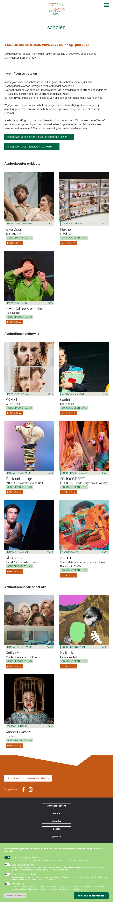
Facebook (23, 789)
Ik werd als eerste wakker (24, 308)
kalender (56, 821)
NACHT (66, 558)
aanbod (56, 813)
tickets (56, 829)
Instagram (31, 789)
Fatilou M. (13, 652)
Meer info (12, 243)
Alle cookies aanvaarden (91, 896)
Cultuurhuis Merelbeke (56, 9)
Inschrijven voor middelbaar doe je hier (30, 146)
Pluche (65, 229)
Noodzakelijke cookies (25, 857)
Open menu (106, 5)
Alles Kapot (14, 558)
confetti (66, 399)
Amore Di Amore (18, 732)
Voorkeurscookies (23, 865)
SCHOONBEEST (72, 478)
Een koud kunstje (19, 478)
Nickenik (66, 652)
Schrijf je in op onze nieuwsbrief (26, 778)
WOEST (12, 399)
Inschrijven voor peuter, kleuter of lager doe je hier (37, 136)
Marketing (18, 884)
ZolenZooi (13, 229)
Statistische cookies (24, 874)
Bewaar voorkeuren (15, 896)
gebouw (56, 836)
